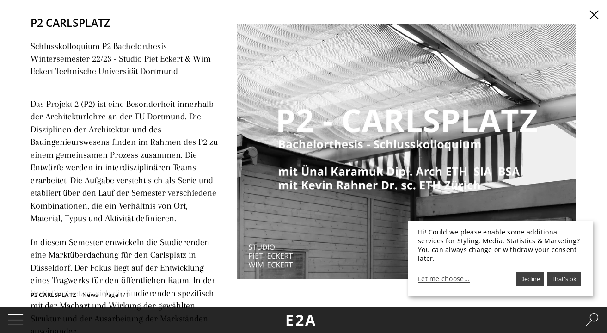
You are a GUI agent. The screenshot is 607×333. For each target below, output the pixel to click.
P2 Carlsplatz (53, 294)
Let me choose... (444, 279)
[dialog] (500, 258)
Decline (530, 279)
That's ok (564, 279)
